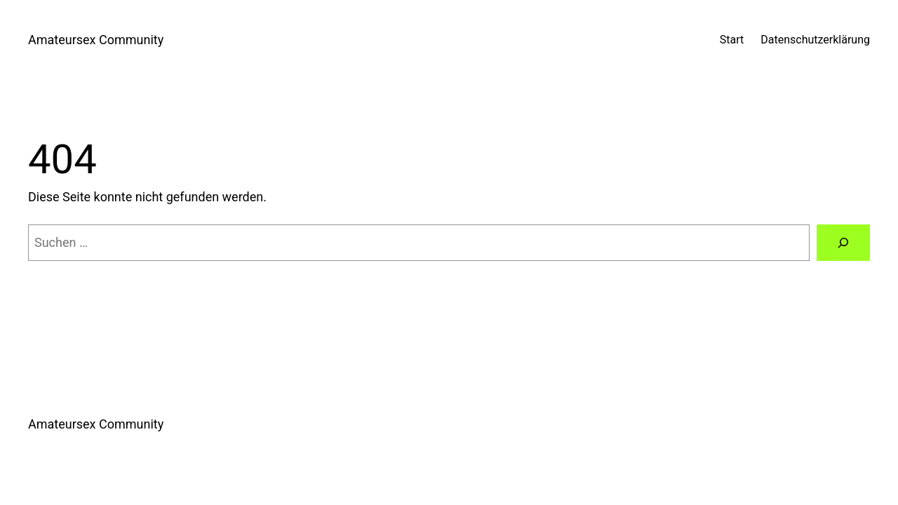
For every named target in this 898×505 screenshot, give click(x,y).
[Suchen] (843, 242)
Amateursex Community (95, 39)
